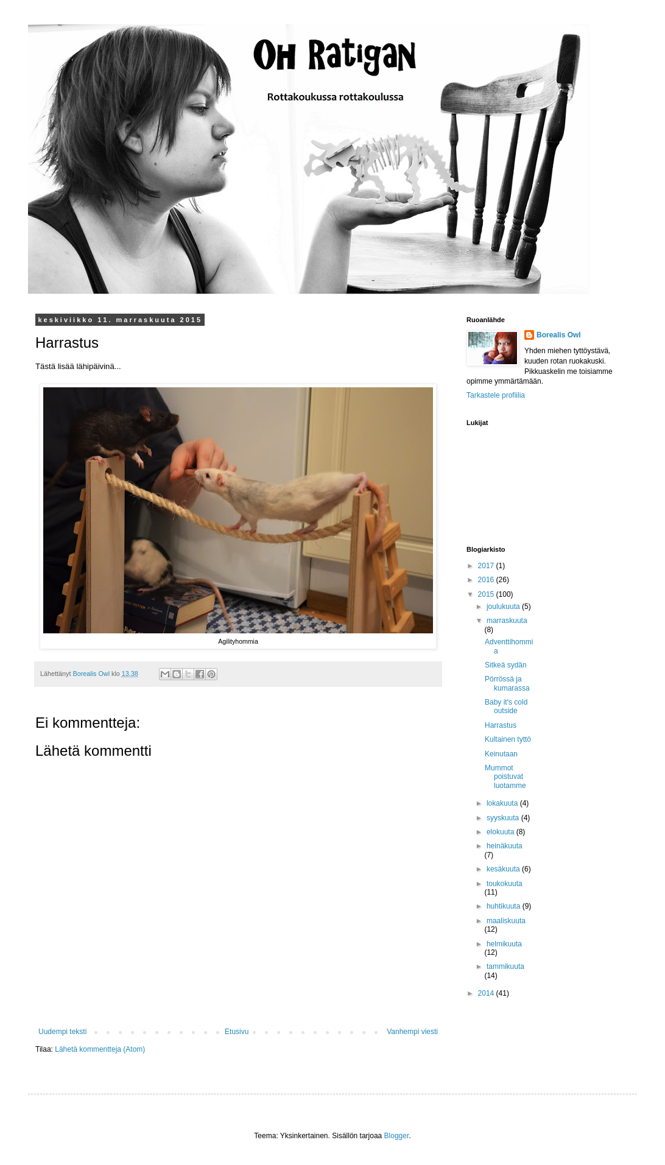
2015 (487, 594)
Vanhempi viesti (412, 1031)
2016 (487, 579)
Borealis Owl (559, 335)
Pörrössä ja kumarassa (507, 683)
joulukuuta (504, 606)
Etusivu (236, 1031)
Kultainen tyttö (508, 739)
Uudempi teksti (62, 1031)
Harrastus (500, 725)
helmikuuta (504, 944)
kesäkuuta (504, 869)
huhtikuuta (504, 906)
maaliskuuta (506, 921)
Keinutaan (501, 754)
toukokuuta (504, 883)
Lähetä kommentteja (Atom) (100, 1049)
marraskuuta (507, 620)
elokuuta (501, 832)
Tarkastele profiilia (495, 395)
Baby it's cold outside (506, 706)
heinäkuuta (504, 846)
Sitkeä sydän (506, 665)
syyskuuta (504, 818)
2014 (487, 993)
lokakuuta (503, 803)
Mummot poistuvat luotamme (505, 777)
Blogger (396, 1136)
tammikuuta (505, 966)
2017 (487, 565)
